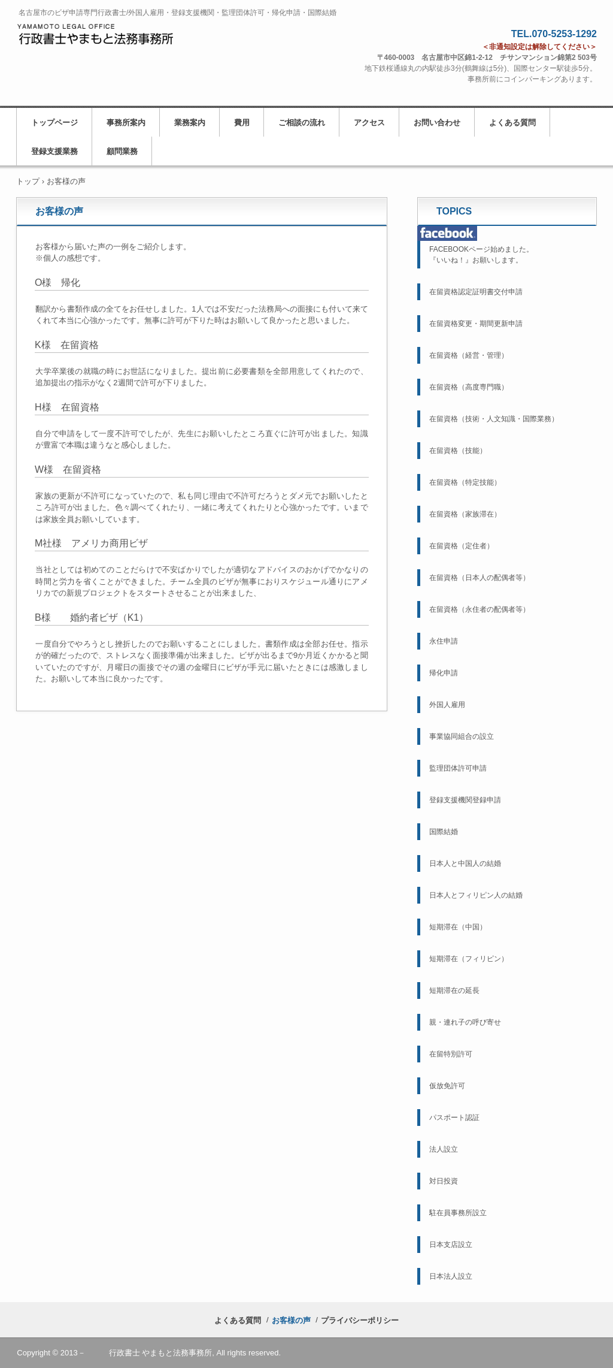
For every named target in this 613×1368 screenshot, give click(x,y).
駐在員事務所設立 (458, 1213)
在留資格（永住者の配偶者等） (479, 609)
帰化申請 (443, 673)
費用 (242, 122)
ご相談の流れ (301, 122)
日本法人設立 (450, 1276)
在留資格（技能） (458, 450)
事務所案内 (126, 122)
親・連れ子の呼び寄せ (465, 1022)
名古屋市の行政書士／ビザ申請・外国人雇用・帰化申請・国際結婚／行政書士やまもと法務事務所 (97, 40)
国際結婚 (443, 832)
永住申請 (443, 641)
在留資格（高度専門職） (468, 387)
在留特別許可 (450, 1054)
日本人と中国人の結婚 (465, 863)
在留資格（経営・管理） (468, 355)
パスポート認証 (454, 1117)
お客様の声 (291, 1320)
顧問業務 (122, 151)
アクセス (369, 122)
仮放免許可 (447, 1086)
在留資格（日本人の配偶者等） (479, 577)
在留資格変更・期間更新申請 (476, 323)
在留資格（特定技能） (465, 482)
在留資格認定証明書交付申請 (476, 292)
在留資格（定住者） (461, 546)
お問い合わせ (437, 122)
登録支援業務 (54, 151)
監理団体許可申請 (458, 768)
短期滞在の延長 (454, 990)
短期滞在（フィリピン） (468, 959)
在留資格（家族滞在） (465, 514)
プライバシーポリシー (360, 1320)
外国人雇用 (447, 704)
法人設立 (443, 1149)
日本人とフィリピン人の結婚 (476, 895)
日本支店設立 (450, 1244)
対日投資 (443, 1181)
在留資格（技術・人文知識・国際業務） (494, 419)
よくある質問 (512, 122)
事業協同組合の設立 (461, 736)
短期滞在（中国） (458, 927)
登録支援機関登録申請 (465, 800)
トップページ (54, 122)
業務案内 (189, 122)
